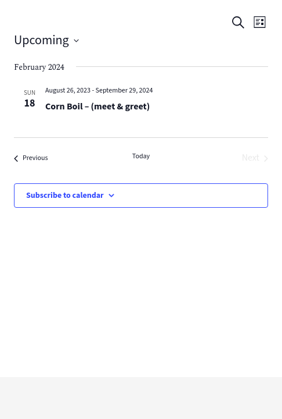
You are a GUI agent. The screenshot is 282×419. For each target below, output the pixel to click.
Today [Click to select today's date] (141, 156)
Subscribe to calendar (65, 195)
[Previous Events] (31, 158)
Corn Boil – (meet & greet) (97, 107)
